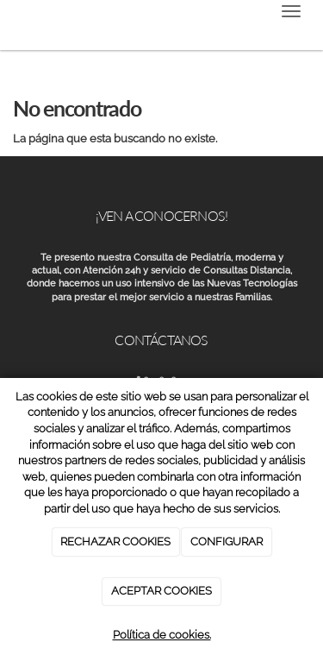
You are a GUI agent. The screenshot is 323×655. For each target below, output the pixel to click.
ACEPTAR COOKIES (161, 590)
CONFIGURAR (226, 541)
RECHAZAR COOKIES (115, 541)
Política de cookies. (162, 634)
